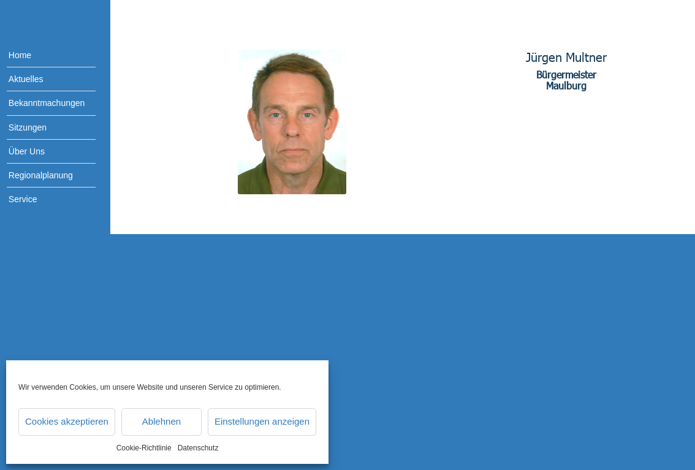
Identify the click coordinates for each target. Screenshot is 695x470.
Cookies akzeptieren (66, 421)
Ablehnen (161, 421)
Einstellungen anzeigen (262, 421)
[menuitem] (43, 55)
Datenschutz (198, 448)
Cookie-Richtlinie (144, 448)
